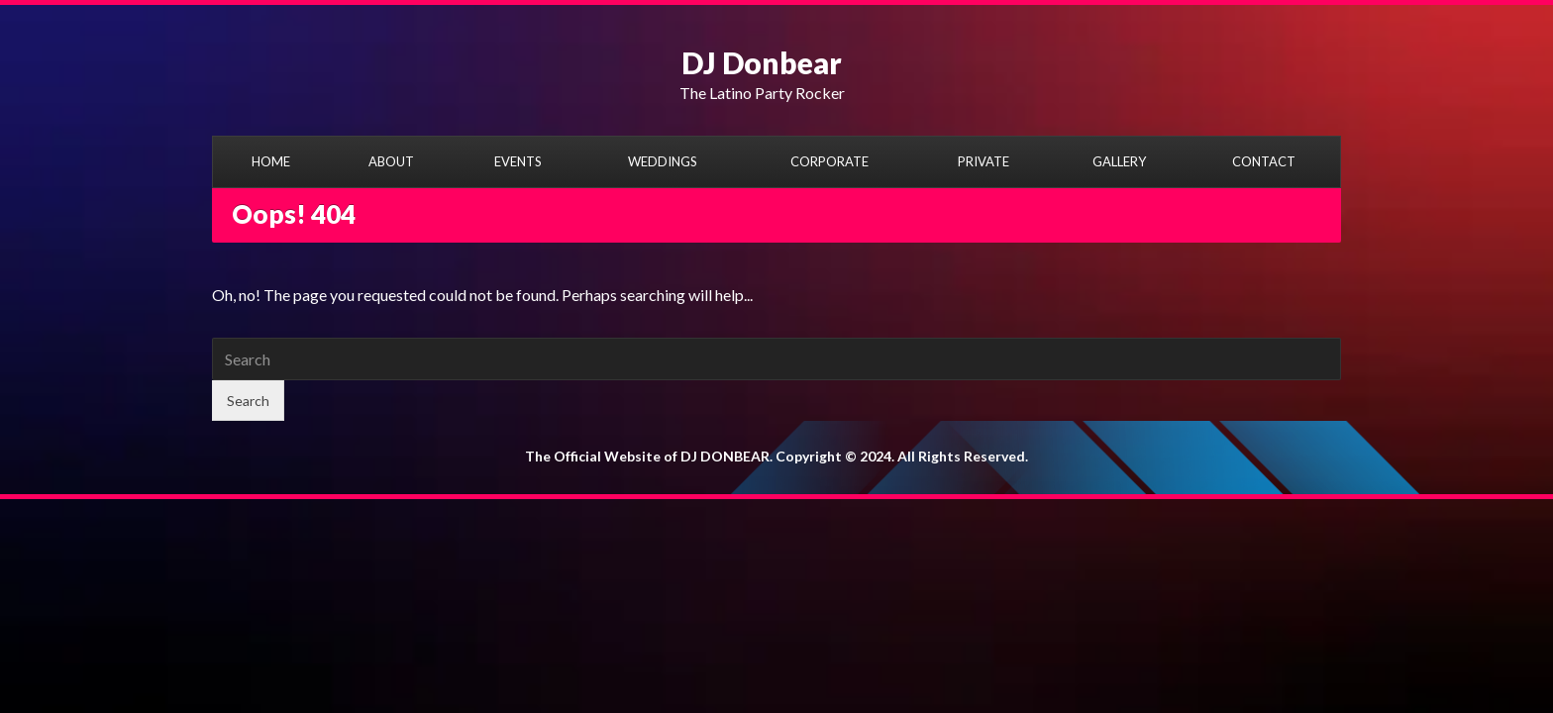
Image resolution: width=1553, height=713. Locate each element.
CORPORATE (829, 161)
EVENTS (518, 161)
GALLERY (1119, 161)
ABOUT (391, 161)
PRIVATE (983, 161)
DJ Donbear (761, 62)
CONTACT (1263, 161)
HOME (271, 161)
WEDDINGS (662, 161)
